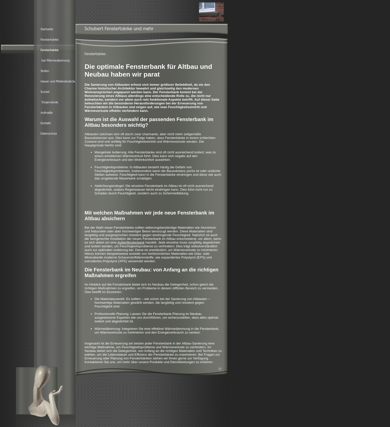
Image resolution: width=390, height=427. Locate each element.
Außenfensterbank (131, 242)
